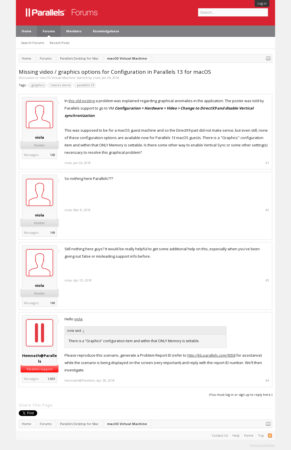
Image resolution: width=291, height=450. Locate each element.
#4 (267, 380)
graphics (37, 85)
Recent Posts (59, 43)
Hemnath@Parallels (39, 358)
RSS (270, 435)
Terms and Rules (262, 445)
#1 (267, 163)
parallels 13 (84, 85)
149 (52, 155)
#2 (267, 210)
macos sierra (59, 85)
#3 (267, 280)
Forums (49, 31)
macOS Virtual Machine (57, 77)
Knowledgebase (106, 31)
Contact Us (220, 435)
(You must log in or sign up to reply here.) (240, 394)
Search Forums (32, 43)
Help (236, 435)
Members (74, 31)
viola (96, 77)
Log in (262, 3)
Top (261, 435)
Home (26, 31)
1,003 (51, 379)
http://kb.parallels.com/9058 (211, 355)
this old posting (81, 100)
